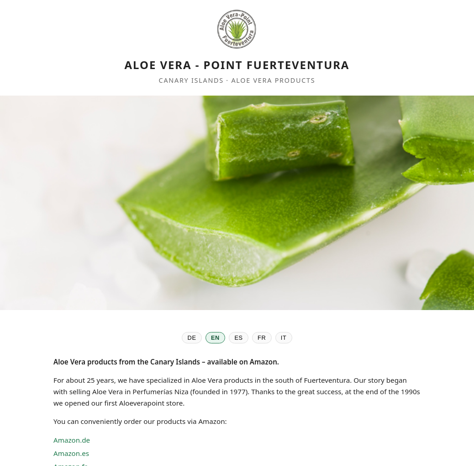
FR (262, 337)
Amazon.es (71, 453)
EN (215, 337)
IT (284, 337)
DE (192, 337)
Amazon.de (71, 440)
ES (238, 337)
